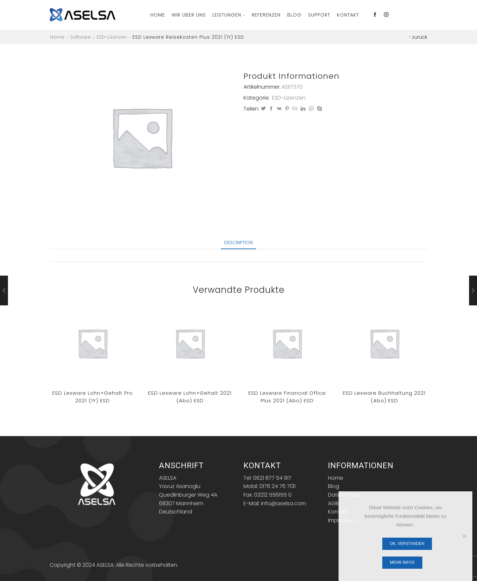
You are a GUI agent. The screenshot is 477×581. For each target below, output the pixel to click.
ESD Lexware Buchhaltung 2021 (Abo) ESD (384, 396)
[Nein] (464, 536)
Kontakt (348, 15)
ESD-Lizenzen (112, 37)
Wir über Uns (189, 15)
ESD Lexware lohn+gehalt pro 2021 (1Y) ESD (92, 396)
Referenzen (266, 15)
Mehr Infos (402, 562)
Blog (294, 15)
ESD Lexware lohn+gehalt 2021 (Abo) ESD (190, 396)
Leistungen (228, 15)
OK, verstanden (407, 543)
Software (80, 37)
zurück (419, 37)
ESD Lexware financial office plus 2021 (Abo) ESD (287, 396)
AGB (333, 503)
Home (157, 15)
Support (319, 15)
